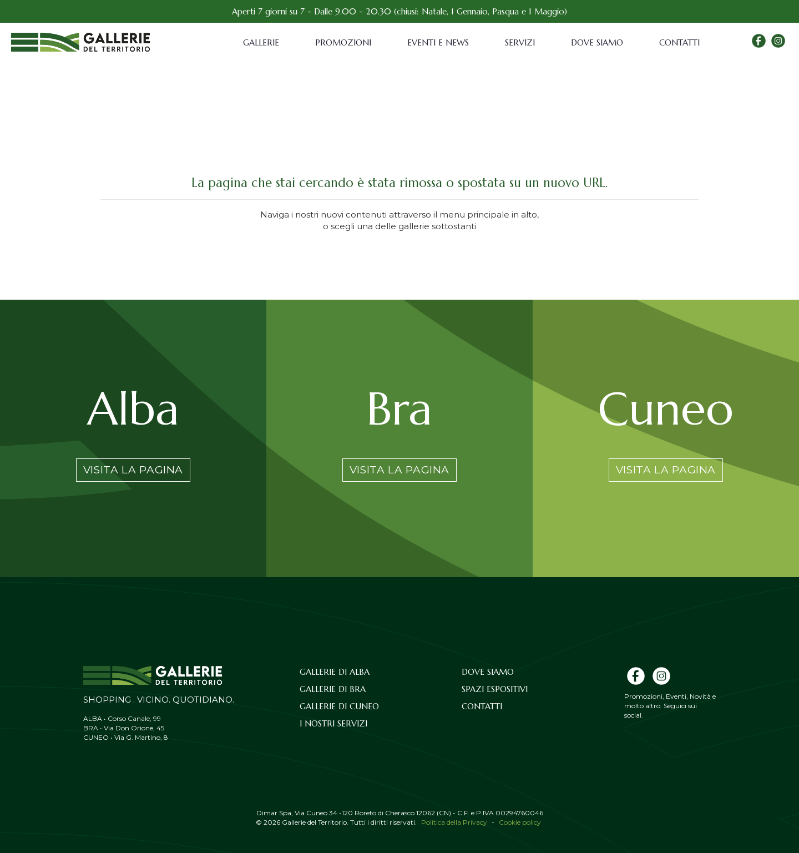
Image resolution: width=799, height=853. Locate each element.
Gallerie (261, 42)
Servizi (520, 42)
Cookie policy (520, 822)
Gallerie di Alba (335, 672)
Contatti (679, 42)
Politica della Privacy (454, 822)
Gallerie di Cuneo (339, 706)
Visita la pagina (133, 469)
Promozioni (343, 42)
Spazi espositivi (495, 689)
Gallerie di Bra (333, 689)
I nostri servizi (333, 723)
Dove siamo (597, 42)
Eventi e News (438, 42)
